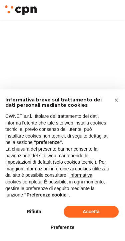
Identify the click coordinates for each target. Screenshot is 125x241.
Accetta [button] (91, 211)
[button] (116, 100)
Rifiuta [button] (34, 211)
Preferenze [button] (63, 227)
